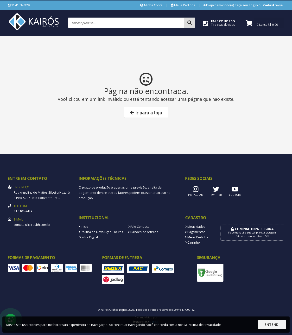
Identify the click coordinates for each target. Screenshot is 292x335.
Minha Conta (151, 5)
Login (253, 5)
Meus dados (195, 227)
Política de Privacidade (204, 324)
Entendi (272, 324)
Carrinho (192, 242)
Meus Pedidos (183, 5)
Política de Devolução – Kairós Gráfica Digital (101, 234)
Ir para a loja (146, 112)
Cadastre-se (273, 5)
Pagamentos (195, 232)
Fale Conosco (139, 227)
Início (83, 227)
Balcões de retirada (143, 232)
